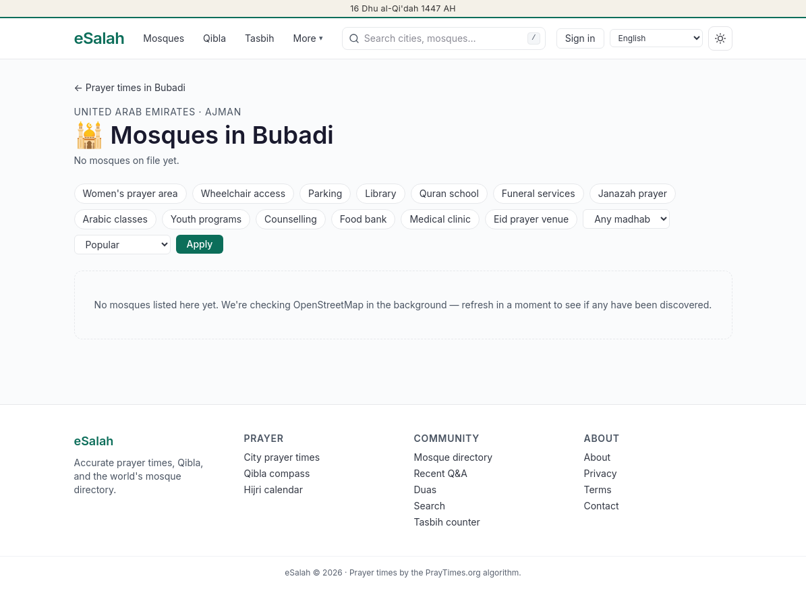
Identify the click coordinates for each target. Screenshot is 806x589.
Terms (598, 489)
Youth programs (205, 218)
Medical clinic (440, 218)
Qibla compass (277, 473)
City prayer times (282, 457)
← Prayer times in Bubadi (129, 87)
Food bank (363, 218)
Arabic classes (115, 218)
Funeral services (538, 192)
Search (429, 505)
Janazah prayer (632, 192)
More (308, 38)
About (597, 457)
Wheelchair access (242, 192)
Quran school (449, 192)
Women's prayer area (130, 192)
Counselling (290, 218)
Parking (325, 192)
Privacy (600, 473)
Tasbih (260, 38)
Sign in (580, 38)
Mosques (163, 38)
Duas (425, 489)
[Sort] (122, 244)
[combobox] (444, 38)
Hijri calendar (273, 489)
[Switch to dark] (720, 38)
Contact (601, 505)
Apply (200, 244)
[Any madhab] (626, 219)
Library (380, 192)
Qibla (214, 38)
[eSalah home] (99, 38)
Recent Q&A (440, 473)
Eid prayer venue (531, 218)
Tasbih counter (447, 522)
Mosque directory (453, 457)
